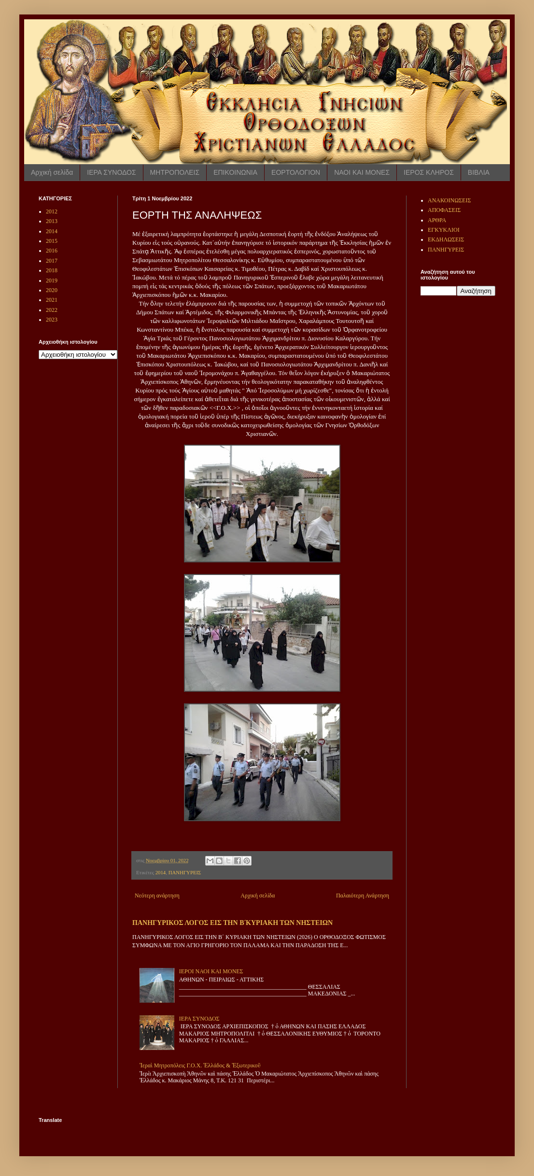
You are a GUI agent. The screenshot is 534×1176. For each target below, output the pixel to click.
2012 (51, 211)
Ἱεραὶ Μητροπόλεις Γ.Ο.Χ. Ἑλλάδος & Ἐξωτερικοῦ (200, 1065)
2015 (51, 241)
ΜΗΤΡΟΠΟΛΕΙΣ (175, 172)
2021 (51, 299)
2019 (51, 280)
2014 (160, 872)
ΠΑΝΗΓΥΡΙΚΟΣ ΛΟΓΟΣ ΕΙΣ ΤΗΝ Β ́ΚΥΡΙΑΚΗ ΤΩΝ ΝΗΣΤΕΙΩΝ (232, 922)
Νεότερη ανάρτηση (157, 895)
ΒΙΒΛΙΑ (479, 172)
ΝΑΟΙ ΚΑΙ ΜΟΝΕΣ (362, 172)
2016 (51, 250)
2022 (51, 310)
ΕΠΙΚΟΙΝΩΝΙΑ (235, 172)
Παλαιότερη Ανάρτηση (362, 895)
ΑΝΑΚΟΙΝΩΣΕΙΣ (449, 200)
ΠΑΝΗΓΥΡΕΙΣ (185, 872)
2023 (51, 319)
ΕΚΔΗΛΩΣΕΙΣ (446, 239)
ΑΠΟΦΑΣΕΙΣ (444, 210)
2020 (51, 290)
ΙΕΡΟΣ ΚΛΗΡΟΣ (429, 172)
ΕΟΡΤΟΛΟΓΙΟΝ (295, 172)
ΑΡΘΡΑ (437, 220)
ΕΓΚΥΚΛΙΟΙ (444, 229)
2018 (51, 270)
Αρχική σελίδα (52, 172)
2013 (51, 221)
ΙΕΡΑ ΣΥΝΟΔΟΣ (111, 172)
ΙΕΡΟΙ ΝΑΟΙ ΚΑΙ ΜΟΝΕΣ (211, 971)
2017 (51, 260)
